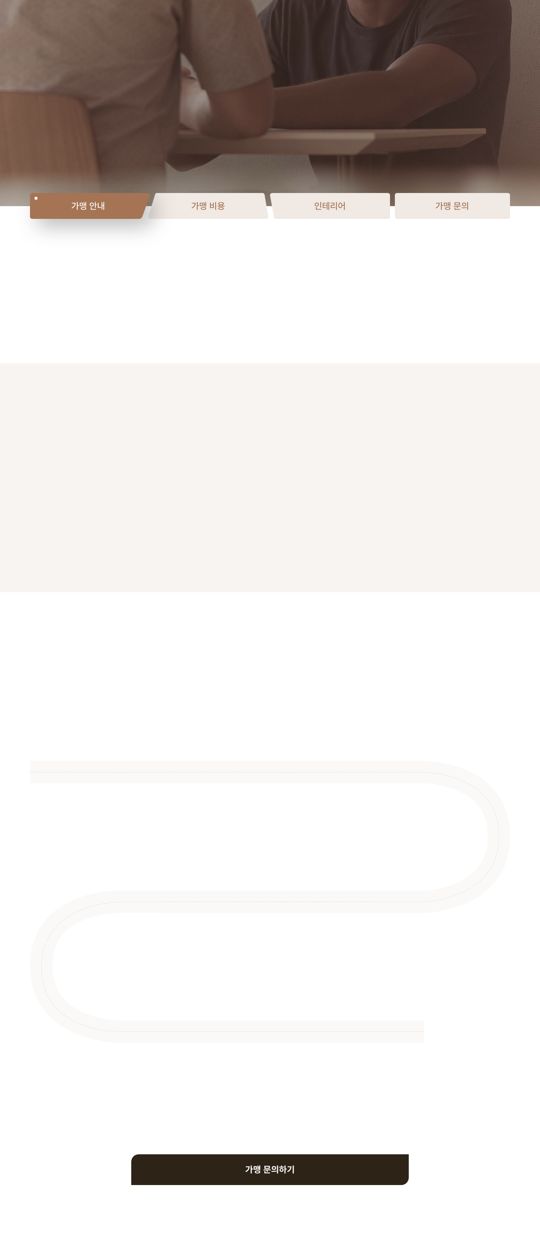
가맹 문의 (452, 206)
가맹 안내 (88, 206)
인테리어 (330, 206)
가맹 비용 (208, 206)
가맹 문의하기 (270, 1169)
